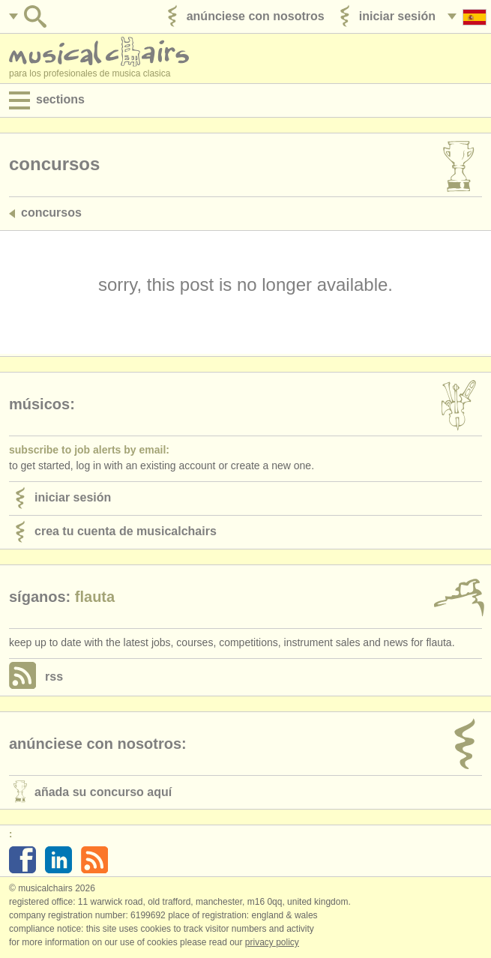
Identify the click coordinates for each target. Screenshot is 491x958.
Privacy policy (272, 942)
